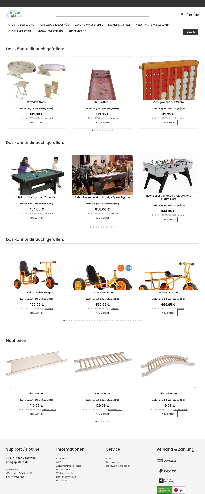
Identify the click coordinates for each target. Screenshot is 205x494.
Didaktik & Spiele (111, 25)
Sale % (190, 31)
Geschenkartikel (173, 25)
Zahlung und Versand (68, 466)
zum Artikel (37, 121)
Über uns (61, 481)
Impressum (63, 459)
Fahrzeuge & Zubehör (50, 25)
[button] (92, 129)
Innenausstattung (20, 31)
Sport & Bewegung (20, 25)
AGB (58, 463)
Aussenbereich (46, 31)
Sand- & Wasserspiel (82, 25)
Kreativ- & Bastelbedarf (141, 25)
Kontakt (111, 459)
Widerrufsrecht (65, 474)
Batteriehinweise (66, 477)
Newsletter (112, 463)
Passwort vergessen (118, 466)
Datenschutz (64, 470)
